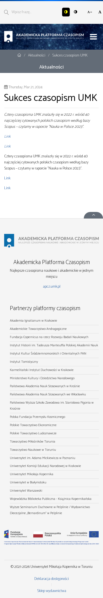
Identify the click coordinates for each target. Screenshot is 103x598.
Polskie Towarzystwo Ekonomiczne (33, 425)
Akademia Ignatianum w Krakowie (33, 320)
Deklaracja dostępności (51, 579)
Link (7, 137)
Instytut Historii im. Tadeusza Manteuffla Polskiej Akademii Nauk (54, 345)
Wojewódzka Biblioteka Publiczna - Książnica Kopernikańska (50, 498)
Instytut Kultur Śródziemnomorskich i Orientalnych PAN (48, 353)
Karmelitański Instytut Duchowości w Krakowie (42, 370)
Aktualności (37, 55)
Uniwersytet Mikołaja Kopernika (31, 474)
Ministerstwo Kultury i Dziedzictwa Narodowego (42, 378)
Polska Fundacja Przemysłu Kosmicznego (37, 417)
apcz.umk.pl (51, 287)
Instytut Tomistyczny (24, 361)
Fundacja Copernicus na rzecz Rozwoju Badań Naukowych (49, 337)
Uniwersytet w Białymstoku (28, 482)
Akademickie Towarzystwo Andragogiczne (38, 328)
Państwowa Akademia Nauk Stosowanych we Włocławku (48, 394)
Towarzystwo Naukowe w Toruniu (33, 449)
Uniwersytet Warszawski (26, 490)
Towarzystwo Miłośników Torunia (32, 441)
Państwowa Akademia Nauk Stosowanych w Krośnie (45, 386)
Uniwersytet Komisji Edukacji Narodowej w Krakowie (45, 466)
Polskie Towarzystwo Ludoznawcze (33, 433)
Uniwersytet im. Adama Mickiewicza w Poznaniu (42, 458)
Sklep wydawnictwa (51, 591)
